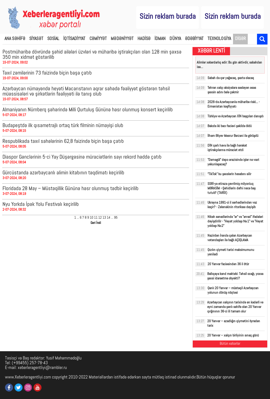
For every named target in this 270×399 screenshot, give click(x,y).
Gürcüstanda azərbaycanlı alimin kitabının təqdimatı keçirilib (63, 173)
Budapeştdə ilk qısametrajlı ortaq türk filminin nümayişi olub (62, 125)
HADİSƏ (144, 39)
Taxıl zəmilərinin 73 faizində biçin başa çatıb (47, 73)
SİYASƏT (36, 39)
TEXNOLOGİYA (219, 39)
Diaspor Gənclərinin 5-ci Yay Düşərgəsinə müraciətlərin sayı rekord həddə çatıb (82, 157)
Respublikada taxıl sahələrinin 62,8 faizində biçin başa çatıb (63, 141)
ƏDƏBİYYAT (194, 39)
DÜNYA (175, 39)
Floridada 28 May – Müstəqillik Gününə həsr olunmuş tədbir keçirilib (70, 188)
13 (104, 218)
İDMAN (160, 39)
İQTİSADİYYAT (74, 39)
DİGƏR (240, 39)
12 (100, 218)
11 (96, 218)
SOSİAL (53, 39)
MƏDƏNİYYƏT (122, 39)
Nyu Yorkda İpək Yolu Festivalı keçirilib (40, 204)
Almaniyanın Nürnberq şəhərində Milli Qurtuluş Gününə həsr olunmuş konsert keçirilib (87, 110)
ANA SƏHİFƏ (14, 39)
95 (116, 218)
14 (108, 218)
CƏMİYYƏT (98, 39)
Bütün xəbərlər (230, 344)
